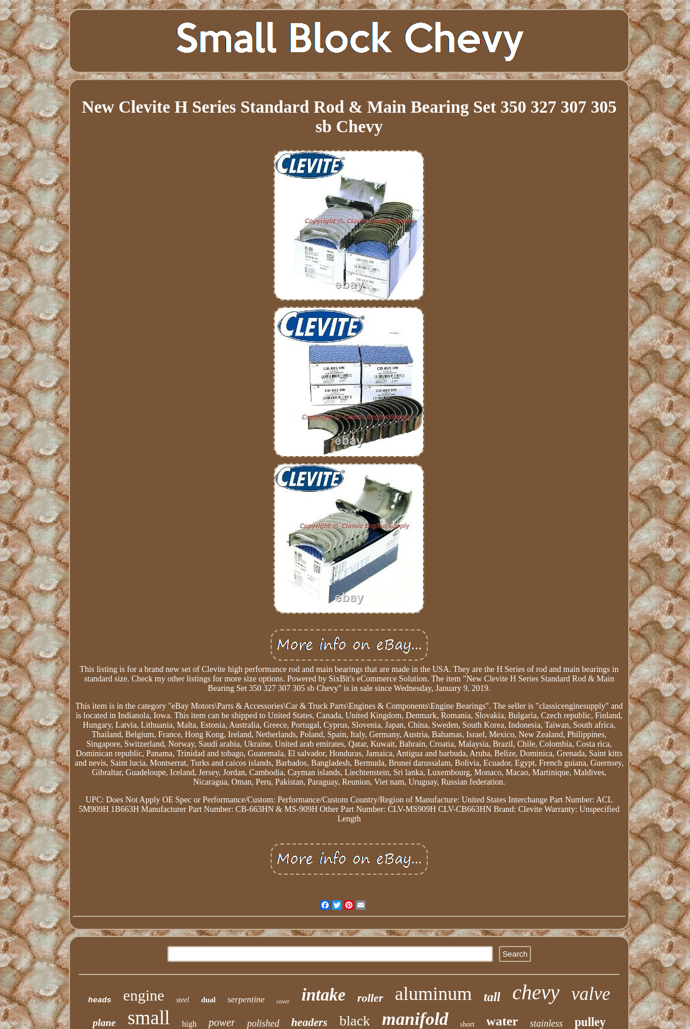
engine (143, 995)
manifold (415, 1018)
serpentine (245, 999)
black (354, 1020)
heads (100, 1000)
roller (370, 998)
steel (182, 1000)
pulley (589, 1021)
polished (263, 1023)
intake (323, 994)
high (189, 1024)
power (221, 1022)
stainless (546, 1023)
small (149, 1017)
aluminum (433, 993)
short (467, 1024)
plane (104, 1022)
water (503, 1021)
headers (309, 1022)
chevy (535, 992)
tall (492, 997)
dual (208, 999)
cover (283, 1001)
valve (590, 993)
